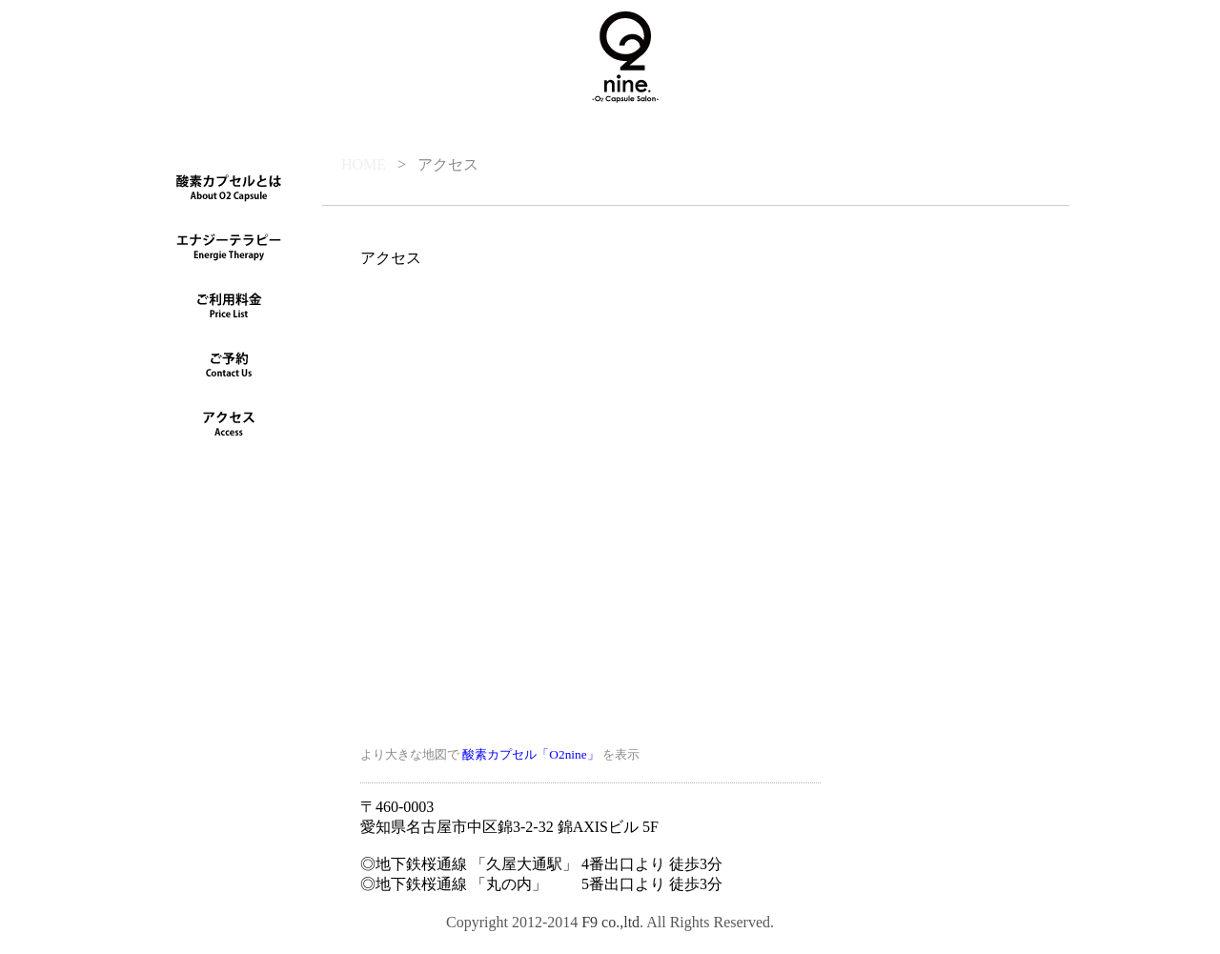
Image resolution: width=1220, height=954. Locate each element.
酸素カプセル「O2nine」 (530, 754)
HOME (363, 164)
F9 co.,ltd (610, 922)
